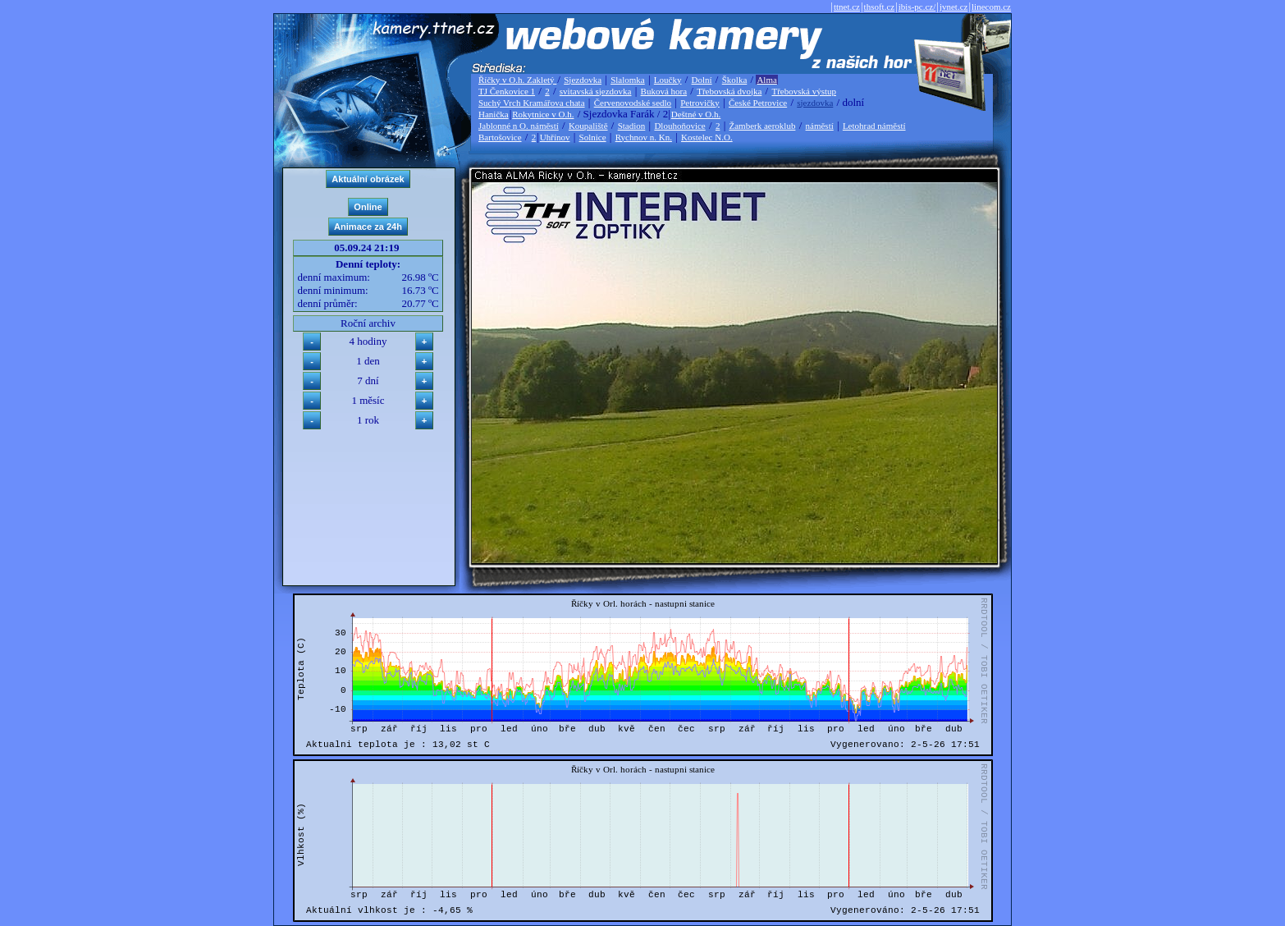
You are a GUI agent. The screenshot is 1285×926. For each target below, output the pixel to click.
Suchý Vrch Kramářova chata (531, 103)
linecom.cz (991, 6)
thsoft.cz (879, 6)
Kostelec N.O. (707, 137)
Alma (766, 80)
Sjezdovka (582, 80)
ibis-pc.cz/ (917, 6)
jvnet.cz (954, 6)
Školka (735, 80)
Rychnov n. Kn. (643, 137)
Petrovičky (700, 103)
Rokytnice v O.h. (543, 114)
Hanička (493, 114)
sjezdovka (815, 103)
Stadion (632, 126)
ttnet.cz (847, 6)
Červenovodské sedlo (632, 103)
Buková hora (664, 91)
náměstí (820, 126)
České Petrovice (758, 103)
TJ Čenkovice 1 (506, 91)
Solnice (592, 137)
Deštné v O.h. (696, 114)
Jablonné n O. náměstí (518, 126)
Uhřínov (555, 137)
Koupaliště (588, 126)
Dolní (702, 80)
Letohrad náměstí (874, 126)
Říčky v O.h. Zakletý (517, 80)
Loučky (668, 80)
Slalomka (627, 80)
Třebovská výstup (803, 91)
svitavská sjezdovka (596, 91)
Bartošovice (500, 137)
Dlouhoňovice (679, 126)
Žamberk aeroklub (762, 126)
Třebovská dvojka (729, 91)
